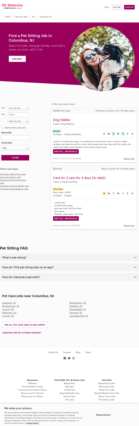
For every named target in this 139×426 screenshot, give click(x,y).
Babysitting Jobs (106, 383)
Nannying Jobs (106, 386)
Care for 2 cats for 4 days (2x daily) (79, 178)
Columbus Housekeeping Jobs (14, 189)
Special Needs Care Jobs (106, 393)
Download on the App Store (69, 369)
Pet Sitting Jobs (107, 399)
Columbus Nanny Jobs (10, 177)
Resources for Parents (32, 393)
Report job (129, 158)
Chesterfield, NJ (78, 309)
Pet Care (69, 399)
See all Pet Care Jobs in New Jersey (24, 325)
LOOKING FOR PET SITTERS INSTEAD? (21, 333)
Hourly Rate (6, 143)
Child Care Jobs (107, 389)
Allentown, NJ (9, 312)
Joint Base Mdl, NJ (79, 316)
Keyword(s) (6, 132)
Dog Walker (61, 120)
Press (88, 352)
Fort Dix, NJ (8, 316)
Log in (116, 7)
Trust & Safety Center (32, 386)
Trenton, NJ (8, 309)
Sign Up (129, 7)
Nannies (69, 386)
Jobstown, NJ (9, 302)
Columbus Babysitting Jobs (13, 174)
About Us (53, 352)
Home (7, 17)
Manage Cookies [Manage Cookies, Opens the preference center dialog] (103, 414)
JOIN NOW (17, 59)
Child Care (69, 389)
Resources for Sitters (32, 396)
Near (3, 114)
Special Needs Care (69, 393)
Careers (67, 352)
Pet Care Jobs (21, 17)
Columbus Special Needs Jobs (14, 186)
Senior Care (69, 396)
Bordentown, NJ (78, 302)
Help (106, 7)
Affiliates (32, 383)
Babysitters (69, 383)
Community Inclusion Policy (32, 389)
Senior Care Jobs (106, 396)
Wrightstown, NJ (10, 306)
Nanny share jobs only (15, 127)
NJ (33, 17)
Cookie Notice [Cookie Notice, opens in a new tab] (32, 423)
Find (3, 108)
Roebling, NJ (76, 306)
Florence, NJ (76, 312)
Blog (78, 352)
